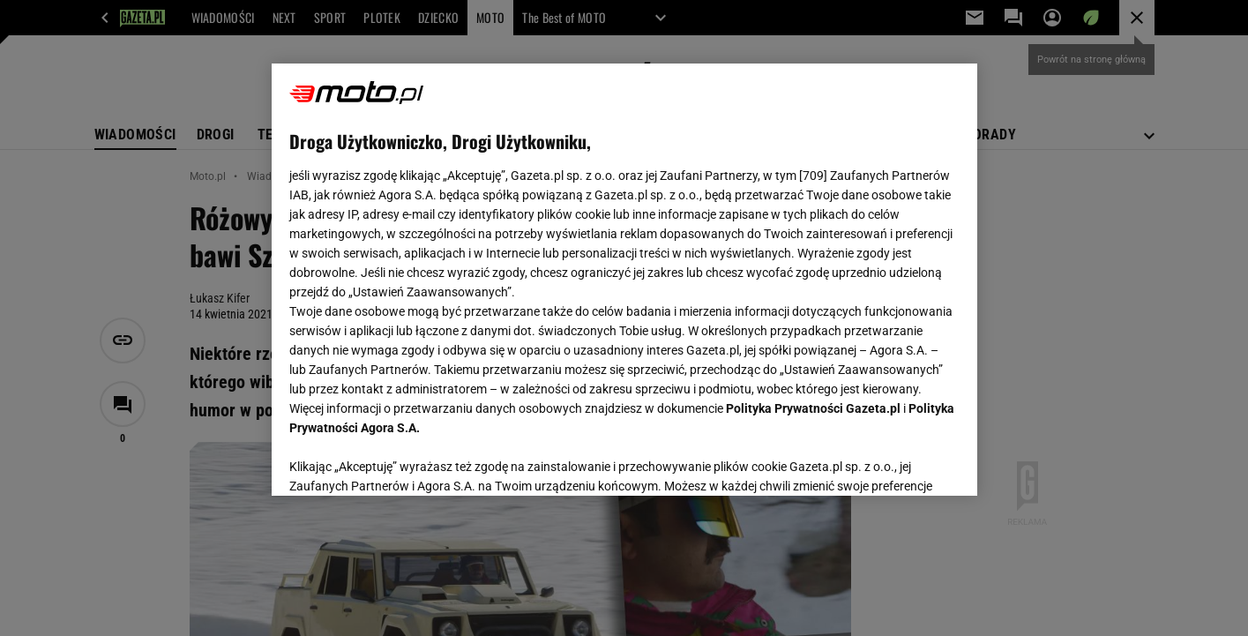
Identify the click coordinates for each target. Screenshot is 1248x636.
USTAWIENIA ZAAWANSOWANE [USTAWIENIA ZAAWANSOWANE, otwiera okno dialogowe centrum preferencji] (404, 460)
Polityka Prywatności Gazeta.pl (813, 408)
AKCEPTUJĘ (899, 461)
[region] (624, 280)
